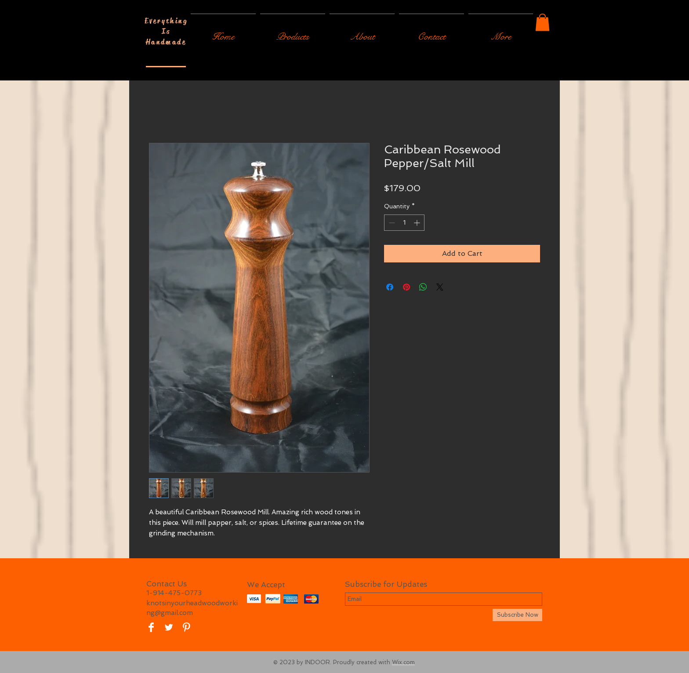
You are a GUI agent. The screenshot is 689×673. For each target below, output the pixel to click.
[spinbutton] (404, 222)
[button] (542, 22)
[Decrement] (390, 222)
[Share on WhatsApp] (423, 287)
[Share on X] (440, 287)
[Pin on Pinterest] (406, 287)
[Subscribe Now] (517, 615)
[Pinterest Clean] (186, 627)
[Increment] (417, 222)
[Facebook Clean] (151, 627)
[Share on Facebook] (389, 287)
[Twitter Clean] (169, 627)
